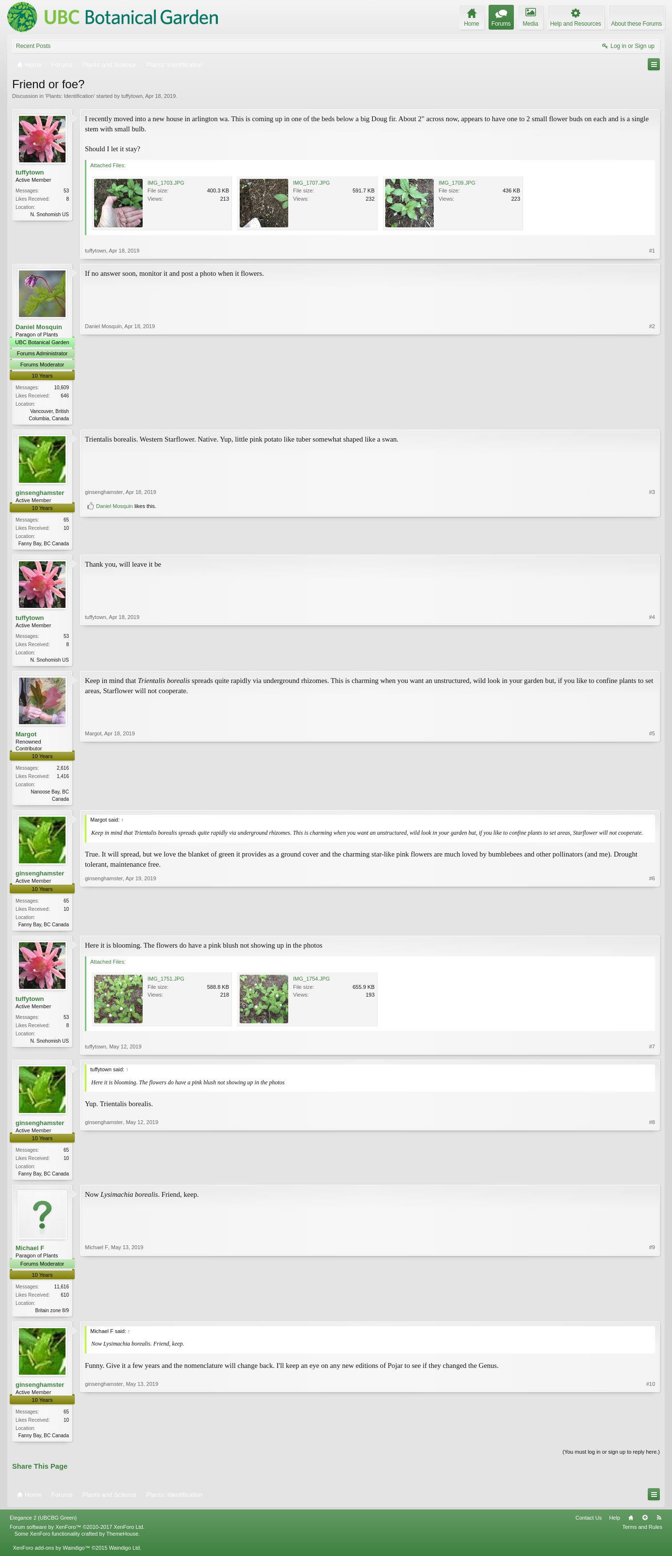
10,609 (61, 387)
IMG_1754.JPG (311, 983)
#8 (652, 1177)
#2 (652, 417)
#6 (652, 927)
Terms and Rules (642, 1534)
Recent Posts (33, 46)
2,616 (63, 771)
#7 (652, 1051)
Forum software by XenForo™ (77, 1534)
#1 (652, 251)
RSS (659, 1525)
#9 (652, 1315)
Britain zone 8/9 (52, 1315)
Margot (26, 737)
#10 (650, 1441)
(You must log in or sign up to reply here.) (611, 1459)
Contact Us (588, 1525)
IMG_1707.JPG (311, 183)
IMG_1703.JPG (166, 183)
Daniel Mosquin (39, 327)
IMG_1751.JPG (166, 983)
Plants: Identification (70, 96)
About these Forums (636, 23)
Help (614, 1525)
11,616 (61, 1292)
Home (630, 1525)
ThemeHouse (122, 1541)
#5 (652, 801)
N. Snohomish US (50, 214)
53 (66, 190)
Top (644, 1525)
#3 (652, 527)
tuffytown (132, 96)
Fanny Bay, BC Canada (43, 544)
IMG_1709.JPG (457, 183)
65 (66, 521)
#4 (652, 661)
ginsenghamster (40, 493)
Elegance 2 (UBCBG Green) (43, 1525)
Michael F (30, 1253)
